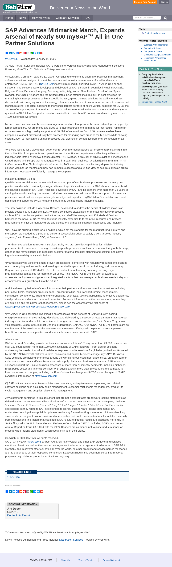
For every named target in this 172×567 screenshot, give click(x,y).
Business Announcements (156, 45)
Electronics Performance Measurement (155, 59)
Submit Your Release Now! (154, 102)
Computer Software (153, 51)
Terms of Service (86, 560)
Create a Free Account (145, 2)
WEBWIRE (11, 58)
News (22, 17)
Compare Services (67, 17)
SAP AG (15, 476)
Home (9, 17)
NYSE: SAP (47, 83)
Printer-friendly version (155, 33)
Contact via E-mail (18, 515)
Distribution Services (71, 539)
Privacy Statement (111, 560)
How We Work (41, 17)
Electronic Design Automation (157, 55)
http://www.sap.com (46, 375)
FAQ (87, 17)
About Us (65, 560)
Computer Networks (153, 48)
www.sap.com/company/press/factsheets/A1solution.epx (37, 306)
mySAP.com (34, 441)
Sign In (164, 2)
